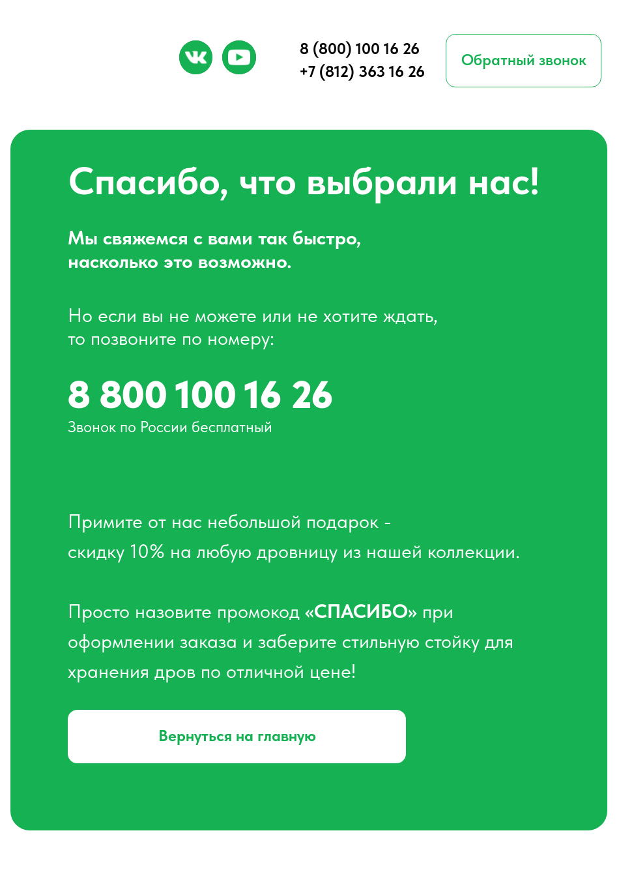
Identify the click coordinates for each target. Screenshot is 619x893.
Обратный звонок (523, 59)
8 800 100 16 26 (200, 395)
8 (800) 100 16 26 (360, 48)
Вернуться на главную (237, 735)
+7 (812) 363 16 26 (362, 71)
